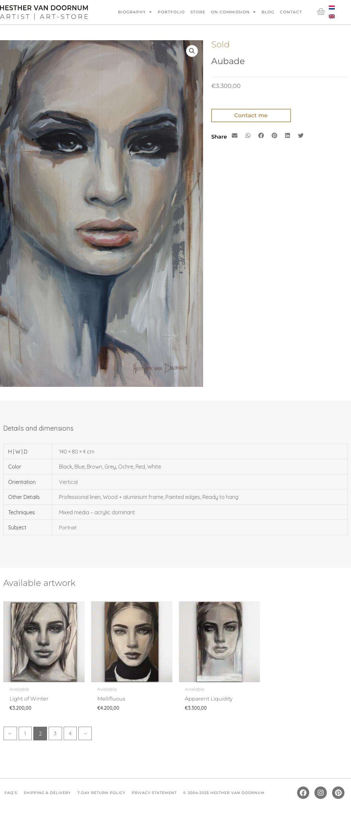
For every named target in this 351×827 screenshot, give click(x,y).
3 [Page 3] (56, 734)
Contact (291, 11)
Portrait (68, 527)
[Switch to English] (332, 15)
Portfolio (171, 11)
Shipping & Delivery (50, 794)
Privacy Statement (167, 794)
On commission (233, 12)
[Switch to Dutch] (332, 7)
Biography (135, 12)
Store (197, 11)
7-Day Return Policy (109, 794)
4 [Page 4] (72, 734)
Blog (268, 11)
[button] (192, 51)
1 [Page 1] (26, 734)
